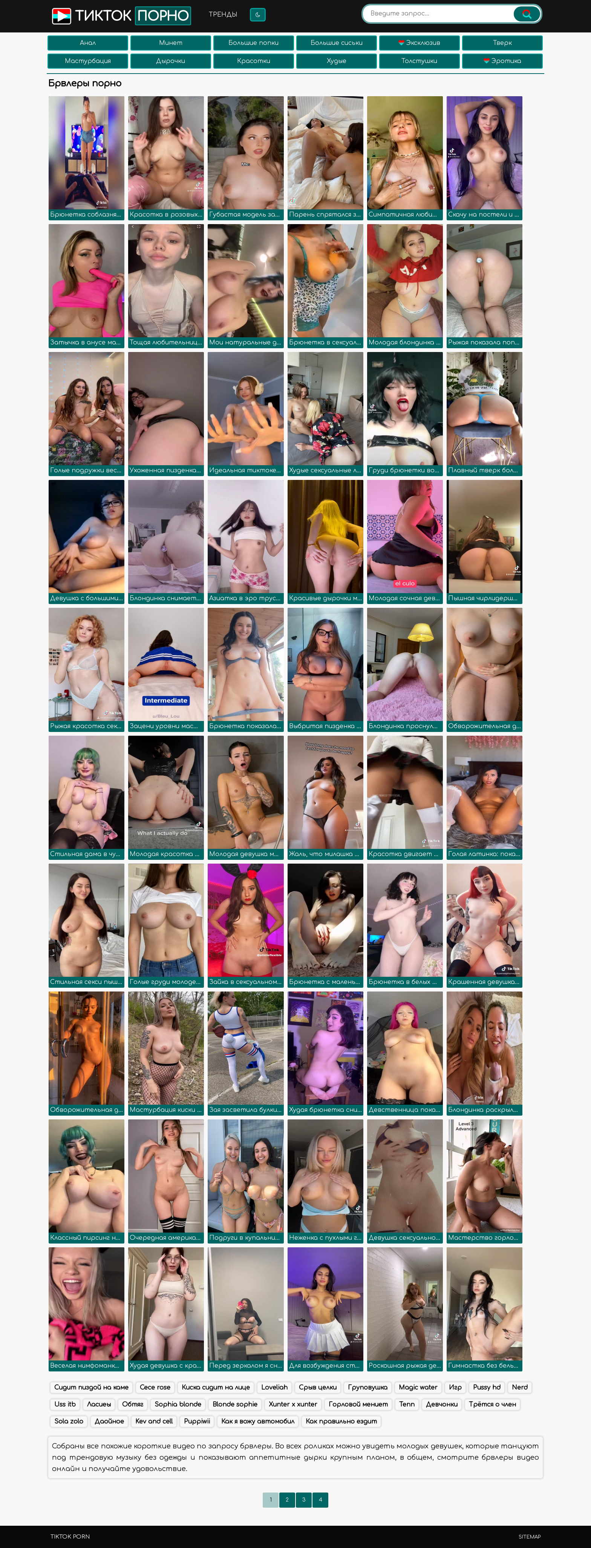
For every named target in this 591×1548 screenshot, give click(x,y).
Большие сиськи (337, 43)
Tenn (407, 1404)
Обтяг (132, 1404)
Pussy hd (487, 1387)
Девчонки (442, 1404)
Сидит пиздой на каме (91, 1387)
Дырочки (170, 61)
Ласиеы (99, 1404)
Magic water (418, 1387)
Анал (88, 43)
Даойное (109, 1421)
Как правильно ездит (341, 1421)
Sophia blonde (178, 1404)
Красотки (253, 61)
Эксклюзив (419, 43)
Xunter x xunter (293, 1404)
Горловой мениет (358, 1404)
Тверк (502, 43)
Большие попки (253, 43)
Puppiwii (197, 1421)
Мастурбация (88, 61)
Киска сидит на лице (216, 1387)
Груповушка (367, 1387)
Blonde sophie (235, 1404)
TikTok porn (70, 1537)
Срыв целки (318, 1387)
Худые (336, 61)
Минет (170, 43)
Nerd (520, 1387)
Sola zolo (68, 1421)
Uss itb (65, 1404)
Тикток (121, 15)
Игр (455, 1387)
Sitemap (529, 1537)
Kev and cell (154, 1421)
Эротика (502, 61)
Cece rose (155, 1387)
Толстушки (419, 61)
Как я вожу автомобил (257, 1421)
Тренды (223, 14)
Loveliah (274, 1387)
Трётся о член (492, 1404)
